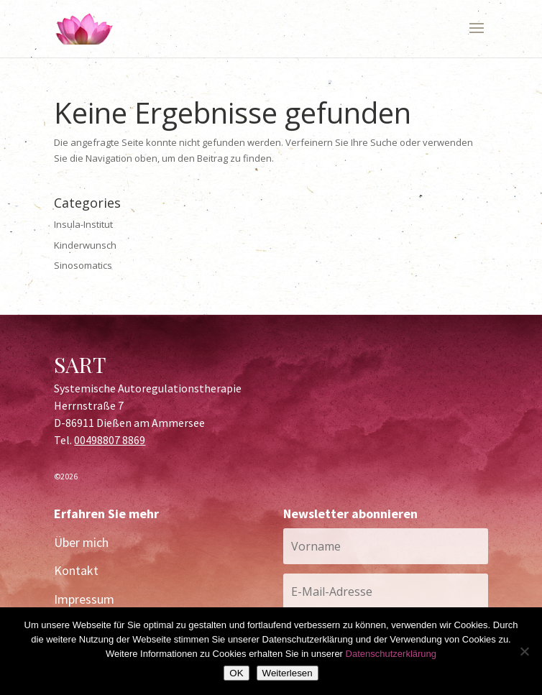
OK (236, 673)
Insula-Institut (83, 224)
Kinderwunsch (85, 245)
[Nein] (524, 651)
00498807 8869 (109, 440)
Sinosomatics (83, 265)
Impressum (84, 599)
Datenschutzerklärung (391, 653)
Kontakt (76, 570)
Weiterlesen (287, 673)
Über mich (81, 542)
